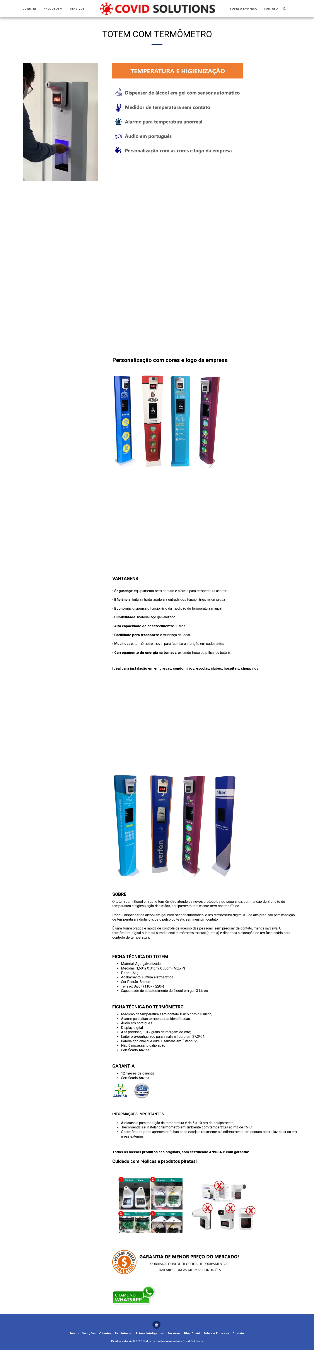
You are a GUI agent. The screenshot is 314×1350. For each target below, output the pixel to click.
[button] (53, 9)
